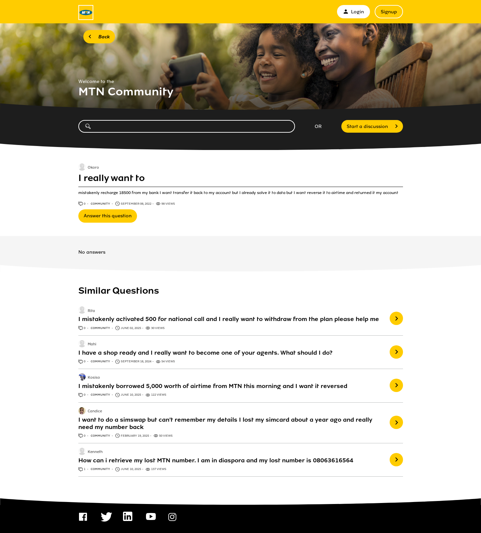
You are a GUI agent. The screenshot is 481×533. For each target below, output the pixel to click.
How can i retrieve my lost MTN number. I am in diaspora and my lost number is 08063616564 (215, 460)
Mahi (92, 344)
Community (101, 204)
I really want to (111, 178)
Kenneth (95, 452)
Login (353, 12)
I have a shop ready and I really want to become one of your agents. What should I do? (205, 353)
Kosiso (94, 378)
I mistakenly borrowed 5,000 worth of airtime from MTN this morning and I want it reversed (212, 386)
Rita (91, 311)
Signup (389, 12)
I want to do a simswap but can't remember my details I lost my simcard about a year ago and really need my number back (225, 423)
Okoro (93, 168)
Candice (95, 411)
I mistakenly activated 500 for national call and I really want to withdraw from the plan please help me (228, 319)
